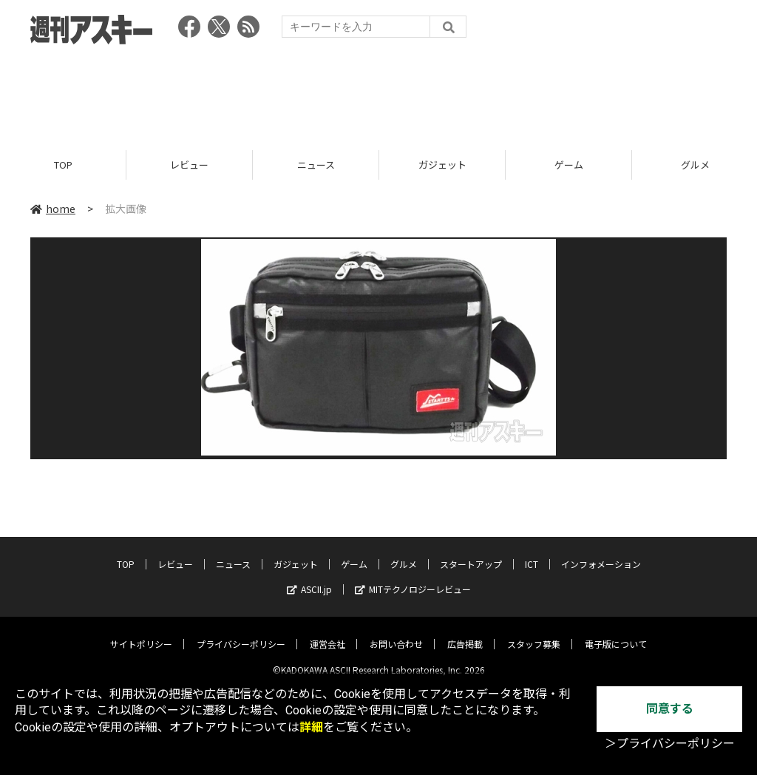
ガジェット (442, 165)
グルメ (403, 552)
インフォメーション (601, 552)
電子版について (616, 632)
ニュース (316, 165)
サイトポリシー (141, 632)
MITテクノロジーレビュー (413, 578)
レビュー (189, 165)
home (52, 208)
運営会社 (327, 632)
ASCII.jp (309, 578)
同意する (669, 709)
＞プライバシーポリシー (670, 744)
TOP (63, 165)
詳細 (311, 727)
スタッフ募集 (533, 632)
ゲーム (568, 165)
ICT (531, 552)
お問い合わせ (396, 632)
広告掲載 (465, 632)
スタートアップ (471, 552)
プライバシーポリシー (241, 632)
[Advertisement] (378, 92)
